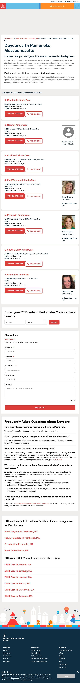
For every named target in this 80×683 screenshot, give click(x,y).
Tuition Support (36, 649)
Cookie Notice (15, 678)
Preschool (62, 658)
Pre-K (61, 661)
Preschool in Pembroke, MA (18, 543)
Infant (61, 652)
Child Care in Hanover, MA (18, 576)
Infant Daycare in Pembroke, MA (21, 531)
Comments (8, 384)
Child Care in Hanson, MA (17, 564)
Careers (6, 658)
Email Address (40, 368)
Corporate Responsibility (39, 661)
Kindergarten (63, 663)
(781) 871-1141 (34, 169)
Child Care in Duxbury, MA (18, 570)
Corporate (6, 661)
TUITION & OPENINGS (15, 114)
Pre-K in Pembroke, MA (16, 550)
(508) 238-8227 (34, 263)
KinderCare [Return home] (3, 6)
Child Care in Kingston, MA (18, 595)
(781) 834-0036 (34, 114)
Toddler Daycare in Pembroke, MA (22, 537)
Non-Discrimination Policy (39, 658)
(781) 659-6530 (34, 141)
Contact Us (7, 652)
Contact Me (40, 407)
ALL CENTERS (9, 38)
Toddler (61, 655)
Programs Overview (65, 649)
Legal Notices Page (26, 680)
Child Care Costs (36, 655)
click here (58, 459)
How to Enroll (35, 652)
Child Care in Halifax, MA (17, 583)
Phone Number (40, 377)
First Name (40, 350)
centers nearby (62, 6)
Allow (66, 676)
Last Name (40, 359)
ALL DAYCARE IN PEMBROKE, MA (26, 38)
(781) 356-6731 (34, 290)
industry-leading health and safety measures (32, 503)
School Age (62, 666)
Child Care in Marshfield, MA (19, 589)
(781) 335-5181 (34, 196)
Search (54, 321)
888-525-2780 (10, 339)
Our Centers (7, 655)
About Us (6, 649)
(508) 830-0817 (34, 230)
